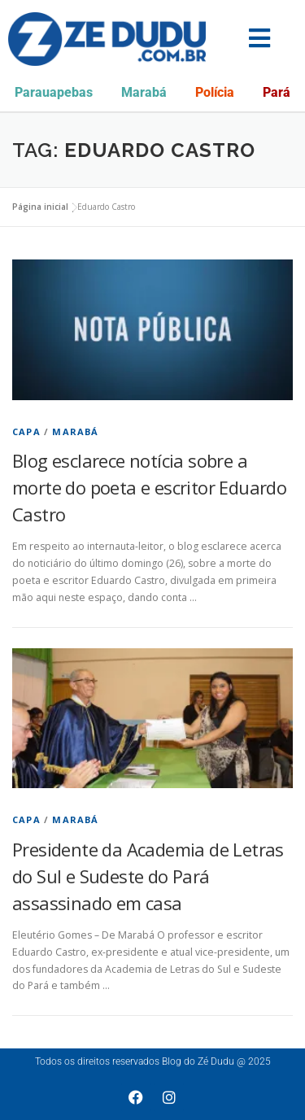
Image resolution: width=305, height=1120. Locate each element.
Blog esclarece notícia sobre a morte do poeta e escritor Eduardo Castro (149, 487)
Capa (26, 431)
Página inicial (40, 206)
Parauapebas (54, 92)
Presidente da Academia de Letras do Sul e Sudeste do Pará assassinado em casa (148, 876)
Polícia (214, 92)
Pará (276, 92)
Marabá (144, 92)
